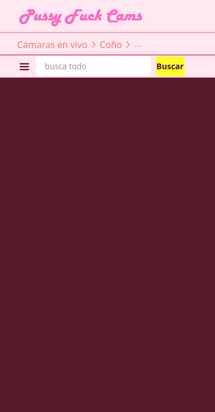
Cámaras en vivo (52, 44)
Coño (111, 44)
